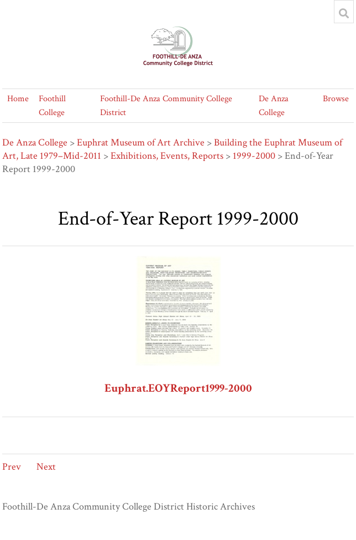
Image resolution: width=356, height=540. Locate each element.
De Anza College (34, 142)
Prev (11, 466)
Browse (336, 99)
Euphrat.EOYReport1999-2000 (178, 388)
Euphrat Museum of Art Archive (141, 142)
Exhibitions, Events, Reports (167, 155)
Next (46, 466)
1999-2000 (254, 155)
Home (18, 99)
